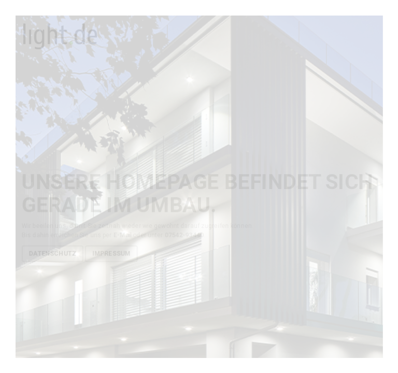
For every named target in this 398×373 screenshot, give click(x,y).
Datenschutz (52, 253)
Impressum (111, 253)
